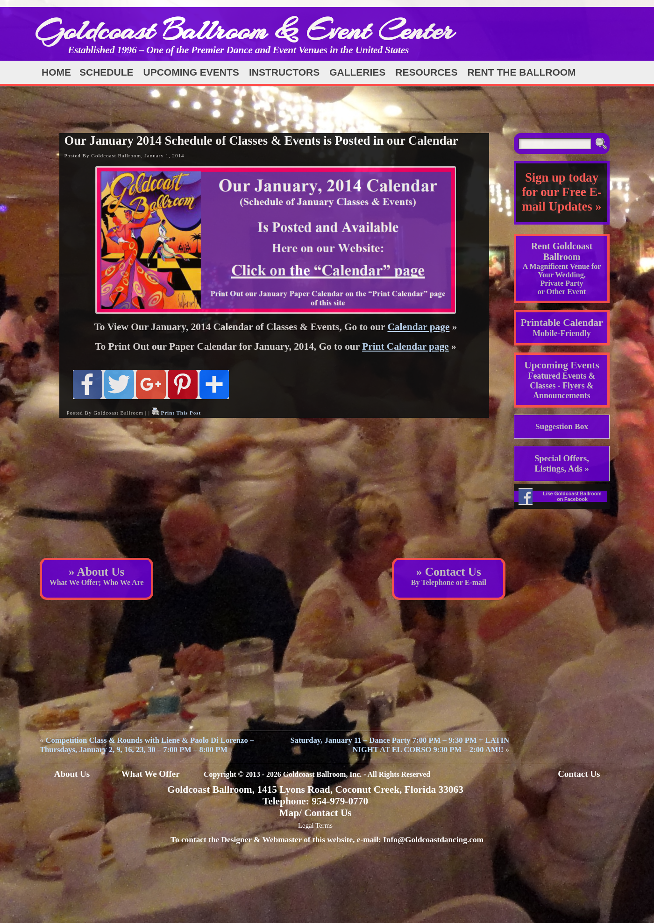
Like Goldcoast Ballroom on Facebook (572, 496)
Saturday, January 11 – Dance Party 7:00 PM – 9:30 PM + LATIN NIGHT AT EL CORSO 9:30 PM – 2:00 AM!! (399, 745)
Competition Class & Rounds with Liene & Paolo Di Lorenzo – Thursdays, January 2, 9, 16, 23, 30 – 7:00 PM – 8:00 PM (147, 745)
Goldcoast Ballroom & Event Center (244, 30)
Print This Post (181, 413)
